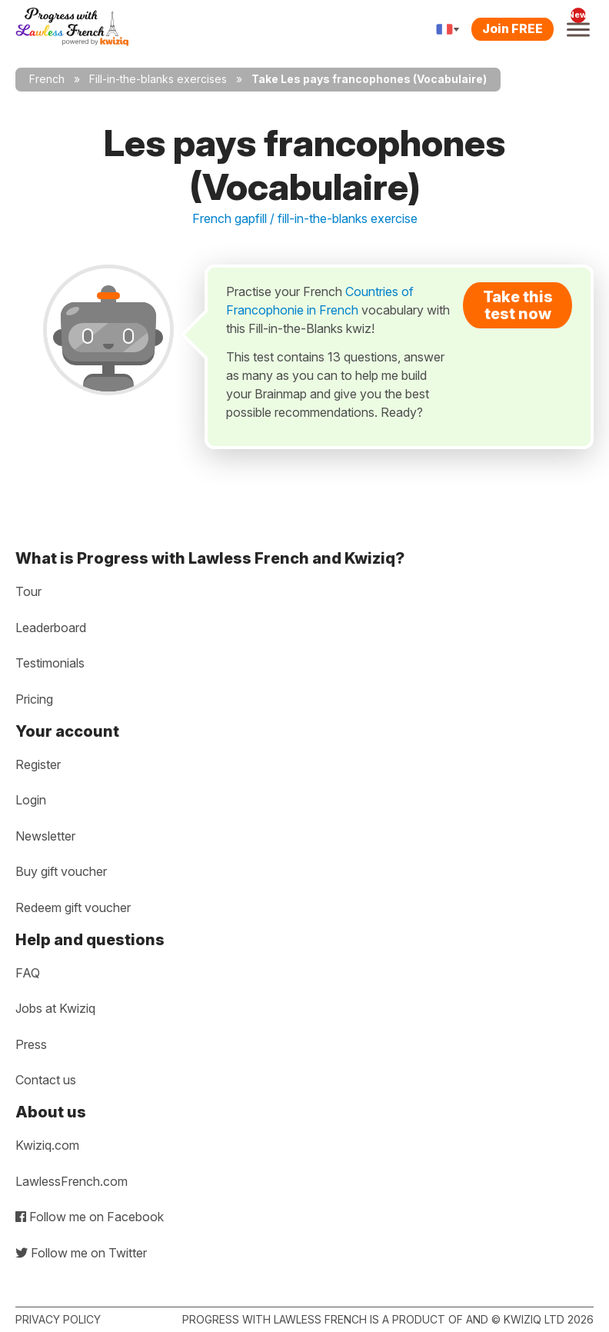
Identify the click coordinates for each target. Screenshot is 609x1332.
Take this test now (518, 305)
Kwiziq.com (47, 1145)
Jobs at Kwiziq (55, 1008)
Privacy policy (58, 1319)
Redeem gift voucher (73, 907)
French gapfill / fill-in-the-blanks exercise (305, 218)
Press (31, 1044)
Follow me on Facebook (89, 1216)
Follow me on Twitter (81, 1252)
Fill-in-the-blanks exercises (158, 78)
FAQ (27, 973)
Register (38, 764)
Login (30, 800)
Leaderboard (50, 627)
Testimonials (50, 663)
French (47, 78)
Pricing (34, 699)
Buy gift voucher (61, 871)
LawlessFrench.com (71, 1181)
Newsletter (45, 836)
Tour (28, 591)
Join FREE (512, 28)
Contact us (45, 1079)
